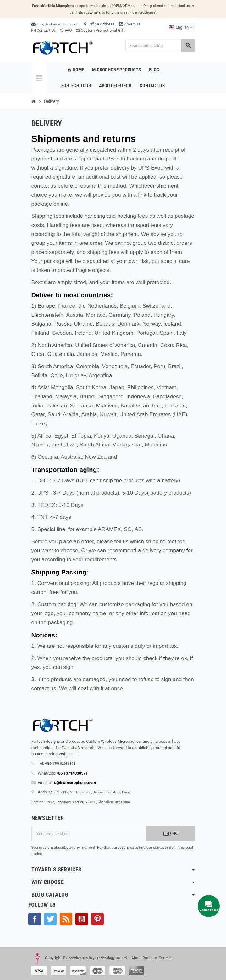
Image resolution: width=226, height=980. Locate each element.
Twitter (50, 919)
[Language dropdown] (180, 27)
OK (170, 833)
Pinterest (97, 919)
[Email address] (88, 833)
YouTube (81, 919)
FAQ (66, 30)
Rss (66, 919)
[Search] (160, 45)
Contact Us (43, 30)
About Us (129, 24)
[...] (76, 754)
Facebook (34, 919)
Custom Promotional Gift (100, 30)
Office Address (99, 24)
